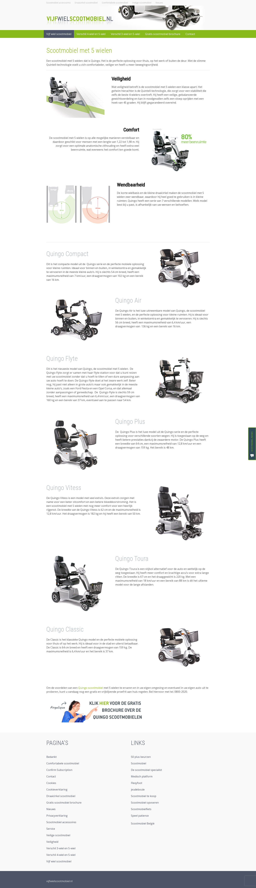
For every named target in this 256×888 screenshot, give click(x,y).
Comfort (131, 130)
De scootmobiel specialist (146, 770)
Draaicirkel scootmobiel (86, 2)
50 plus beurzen (141, 757)
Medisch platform (141, 776)
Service (50, 829)
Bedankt (51, 757)
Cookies (51, 783)
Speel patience (140, 815)
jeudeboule (138, 789)
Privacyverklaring (57, 815)
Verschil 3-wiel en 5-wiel (125, 34)
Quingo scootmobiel (90, 688)
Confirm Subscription (59, 770)
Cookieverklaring (56, 789)
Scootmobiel (138, 763)
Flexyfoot (136, 783)
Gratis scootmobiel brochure (162, 34)
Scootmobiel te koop (143, 796)
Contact (190, 34)
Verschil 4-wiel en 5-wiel (91, 34)
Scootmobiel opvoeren (145, 802)
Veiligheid (121, 79)
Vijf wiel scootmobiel (58, 34)
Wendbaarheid (131, 185)
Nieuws (159, 2)
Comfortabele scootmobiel (115, 2)
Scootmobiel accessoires (58, 2)
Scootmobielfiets (141, 809)
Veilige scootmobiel (141, 2)
